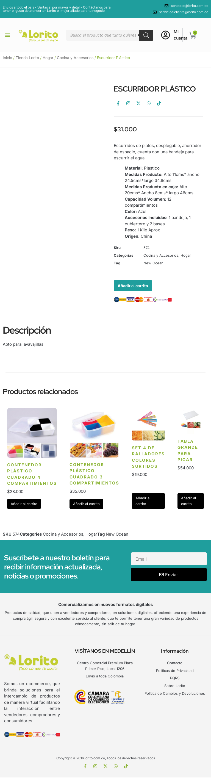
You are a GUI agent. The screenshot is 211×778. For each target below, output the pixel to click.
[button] (8, 35)
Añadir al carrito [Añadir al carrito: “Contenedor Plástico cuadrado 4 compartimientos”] (24, 504)
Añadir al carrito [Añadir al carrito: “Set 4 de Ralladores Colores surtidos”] (142, 501)
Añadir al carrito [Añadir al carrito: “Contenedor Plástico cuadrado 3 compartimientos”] (86, 504)
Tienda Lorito (27, 58)
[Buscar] (146, 35)
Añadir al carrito (134, 285)
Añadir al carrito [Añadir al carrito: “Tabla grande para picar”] (188, 501)
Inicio (7, 58)
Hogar (48, 58)
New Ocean (153, 263)
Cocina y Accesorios (75, 58)
